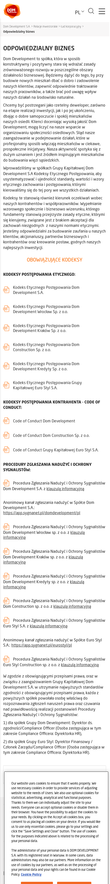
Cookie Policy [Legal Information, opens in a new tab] (31, 880)
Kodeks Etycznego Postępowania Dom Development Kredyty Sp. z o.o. (46, 366)
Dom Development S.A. (16, 26)
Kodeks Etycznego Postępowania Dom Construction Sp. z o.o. (46, 347)
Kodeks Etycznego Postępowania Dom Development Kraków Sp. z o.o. (46, 328)
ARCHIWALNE (17, 774)
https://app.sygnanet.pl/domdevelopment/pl (41, 512)
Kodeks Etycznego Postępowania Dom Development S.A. (46, 290)
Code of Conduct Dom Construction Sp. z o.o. (51, 435)
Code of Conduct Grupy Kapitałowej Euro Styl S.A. (55, 449)
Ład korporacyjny (71, 26)
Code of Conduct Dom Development (44, 420)
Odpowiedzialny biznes (19, 31)
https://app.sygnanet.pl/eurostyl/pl (41, 645)
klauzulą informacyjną (65, 488)
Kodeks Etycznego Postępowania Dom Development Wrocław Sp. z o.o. (46, 309)
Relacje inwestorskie (45, 26)
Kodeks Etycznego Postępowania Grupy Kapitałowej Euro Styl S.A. (47, 385)
